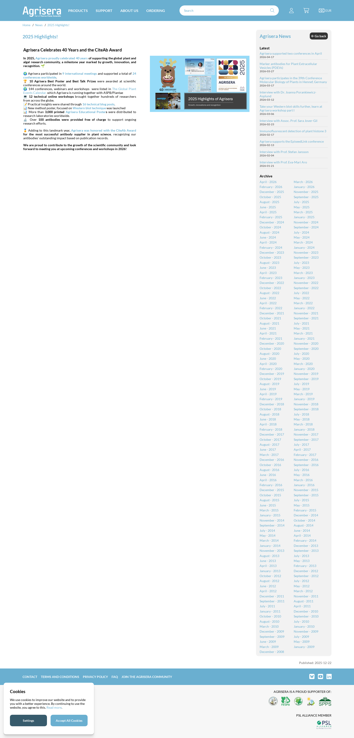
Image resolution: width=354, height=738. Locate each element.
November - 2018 (306, 404)
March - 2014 (269, 540)
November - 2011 (306, 596)
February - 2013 (305, 566)
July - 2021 (301, 323)
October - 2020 (270, 348)
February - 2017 (305, 455)
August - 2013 (269, 556)
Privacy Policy (95, 677)
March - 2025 (303, 212)
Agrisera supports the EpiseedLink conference (292, 141)
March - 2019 (303, 394)
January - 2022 (304, 308)
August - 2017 (269, 444)
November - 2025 (306, 192)
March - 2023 (303, 273)
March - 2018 (303, 424)
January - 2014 (270, 546)
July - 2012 (301, 581)
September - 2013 (306, 550)
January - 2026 (304, 187)
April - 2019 (268, 394)
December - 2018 (272, 404)
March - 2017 (269, 455)
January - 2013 (270, 571)
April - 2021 (268, 333)
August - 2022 (269, 293)
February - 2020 (271, 369)
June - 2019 (268, 389)
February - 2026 (271, 187)
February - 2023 (271, 278)
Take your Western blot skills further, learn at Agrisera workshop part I (291, 108)
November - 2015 (306, 490)
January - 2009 (304, 647)
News (39, 25)
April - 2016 (268, 480)
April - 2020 (268, 364)
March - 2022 (303, 303)
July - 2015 (301, 500)
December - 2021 (272, 313)
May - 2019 (302, 389)
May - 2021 (302, 328)
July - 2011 (267, 606)
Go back (318, 36)
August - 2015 (269, 500)
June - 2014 (302, 530)
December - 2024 (272, 222)
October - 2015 (270, 495)
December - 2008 (272, 652)
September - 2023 (306, 257)
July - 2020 (301, 353)
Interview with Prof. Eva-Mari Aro (283, 162)
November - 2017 (306, 434)
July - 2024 (301, 232)
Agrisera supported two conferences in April (291, 53)
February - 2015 (305, 510)
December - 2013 (306, 546)
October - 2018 (270, 409)
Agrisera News (275, 36)
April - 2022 (268, 303)
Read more (54, 707)
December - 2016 (272, 460)
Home (26, 25)
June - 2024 (268, 237)
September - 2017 (306, 439)
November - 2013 (272, 550)
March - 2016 (303, 480)
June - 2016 (268, 475)
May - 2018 (302, 419)
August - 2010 (269, 621)
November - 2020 (306, 343)
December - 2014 (306, 515)
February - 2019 (271, 399)
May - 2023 (302, 267)
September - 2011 (272, 601)
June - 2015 (268, 505)
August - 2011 (303, 601)
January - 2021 (304, 338)
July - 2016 (301, 470)
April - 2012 (268, 591)
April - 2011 (302, 606)
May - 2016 (302, 475)
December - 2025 (272, 192)
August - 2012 (269, 581)
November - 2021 (306, 313)
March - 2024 (303, 242)
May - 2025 (302, 207)
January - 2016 (304, 485)
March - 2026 (303, 182)
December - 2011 (272, 596)
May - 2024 (302, 237)
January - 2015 (270, 515)
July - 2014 (267, 530)
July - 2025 (301, 202)
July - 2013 (301, 556)
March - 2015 (269, 510)
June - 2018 (268, 419)
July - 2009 (301, 636)
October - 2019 (270, 379)
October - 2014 (304, 520)
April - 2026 (268, 182)
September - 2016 (306, 465)
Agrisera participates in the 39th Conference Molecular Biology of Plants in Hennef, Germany (293, 80)
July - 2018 (301, 414)
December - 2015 (272, 490)
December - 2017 (272, 434)
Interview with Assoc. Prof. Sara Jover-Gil (288, 121)
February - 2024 (271, 247)
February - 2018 (271, 429)
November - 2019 (306, 374)
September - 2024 (306, 227)
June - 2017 (268, 449)
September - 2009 (272, 636)
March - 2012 (303, 591)
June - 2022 (268, 298)
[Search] (229, 10)
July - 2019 (301, 384)
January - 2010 (304, 626)
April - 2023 (268, 273)
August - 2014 (303, 525)
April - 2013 (268, 566)
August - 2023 (269, 263)
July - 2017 (301, 444)
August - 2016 (269, 470)
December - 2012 (306, 571)
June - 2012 (268, 586)
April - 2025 (268, 212)
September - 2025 (306, 197)
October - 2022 (270, 288)
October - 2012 (270, 576)
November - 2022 (306, 283)
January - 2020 (304, 369)
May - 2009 (302, 641)
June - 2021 (268, 328)
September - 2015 (306, 495)
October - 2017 (270, 439)
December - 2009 (272, 631)
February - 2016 (271, 485)
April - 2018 (268, 424)
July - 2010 (301, 621)
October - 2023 (270, 257)
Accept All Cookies (69, 720)
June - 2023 (268, 267)
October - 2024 (270, 227)
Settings (28, 720)
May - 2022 (302, 298)
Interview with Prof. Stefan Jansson (284, 152)
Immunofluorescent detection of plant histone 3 (293, 131)
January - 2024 (304, 247)
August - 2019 (269, 384)
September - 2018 (306, 409)
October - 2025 (270, 197)
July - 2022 (301, 293)
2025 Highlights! (58, 25)
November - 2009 (306, 631)
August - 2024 (269, 232)
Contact (30, 677)
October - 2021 (270, 318)
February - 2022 (271, 308)
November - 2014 (272, 520)
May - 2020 (302, 358)
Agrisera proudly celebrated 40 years (61, 58)
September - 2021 (306, 318)
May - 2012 (302, 586)
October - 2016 (270, 465)
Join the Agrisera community (146, 677)
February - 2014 (305, 540)
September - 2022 (306, 288)
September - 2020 (306, 348)
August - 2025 (269, 202)
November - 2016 (306, 460)
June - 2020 (268, 358)
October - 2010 (270, 616)
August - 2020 (269, 353)
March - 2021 (303, 333)
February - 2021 (271, 338)
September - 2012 (306, 576)
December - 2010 (306, 611)
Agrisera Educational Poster (86, 112)
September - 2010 (306, 616)
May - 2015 (302, 505)
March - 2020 (303, 364)
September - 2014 (272, 525)
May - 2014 (267, 535)
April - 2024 (268, 242)
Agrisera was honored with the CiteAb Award (103, 130)
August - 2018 (269, 414)
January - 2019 (304, 399)
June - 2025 (268, 207)
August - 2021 (269, 323)
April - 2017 (302, 449)
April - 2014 (302, 535)
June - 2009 (268, 641)
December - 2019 (272, 374)
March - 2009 (269, 647)
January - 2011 (270, 611)
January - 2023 (304, 278)
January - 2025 (304, 217)
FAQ (115, 677)
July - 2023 (301, 263)
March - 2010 (269, 626)
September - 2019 (306, 379)
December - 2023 (272, 252)
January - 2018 (304, 429)
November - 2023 (306, 252)
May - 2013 (302, 561)
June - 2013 (268, 561)
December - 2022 (272, 283)
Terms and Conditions (60, 677)
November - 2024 (306, 222)
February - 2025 (271, 217)
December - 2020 (272, 343)
